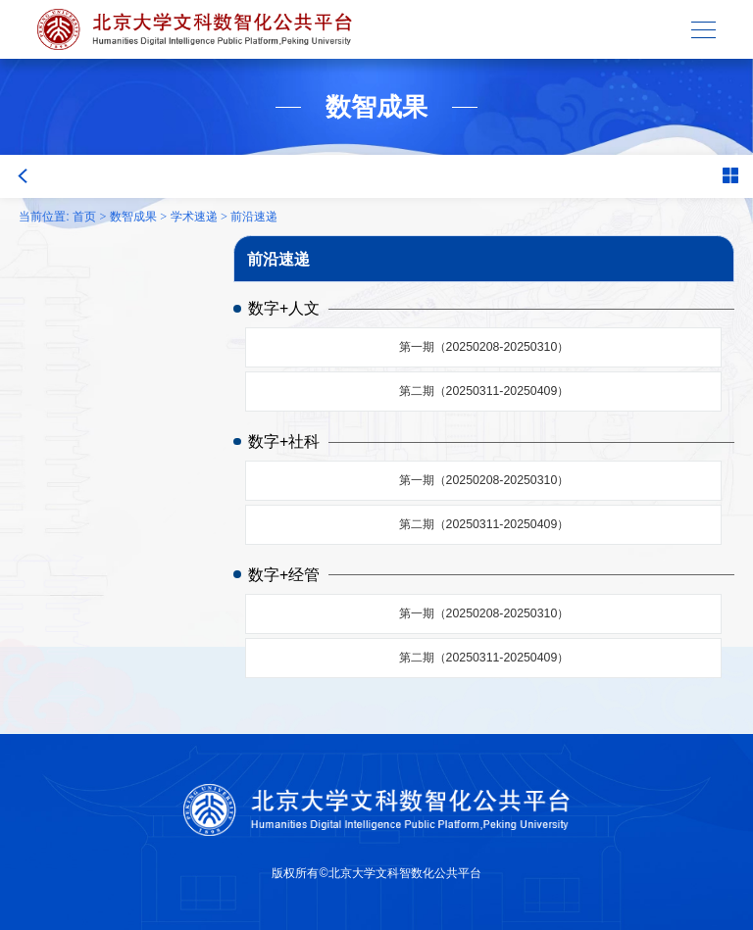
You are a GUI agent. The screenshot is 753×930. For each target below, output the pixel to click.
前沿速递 (253, 216)
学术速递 (194, 216)
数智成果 (133, 216)
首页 (84, 216)
